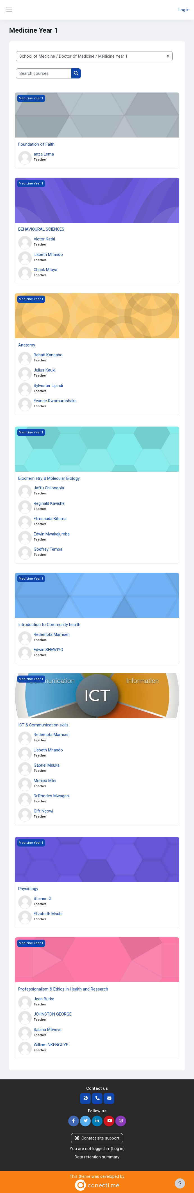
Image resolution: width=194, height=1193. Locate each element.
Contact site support (97, 1138)
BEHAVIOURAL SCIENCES (41, 229)
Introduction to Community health (49, 624)
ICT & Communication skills (43, 725)
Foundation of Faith (36, 144)
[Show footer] (180, 1183)
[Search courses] (44, 73)
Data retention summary (97, 1157)
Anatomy (26, 345)
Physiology (28, 888)
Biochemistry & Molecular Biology (49, 478)
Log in (184, 9)
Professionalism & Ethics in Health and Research (63, 989)
